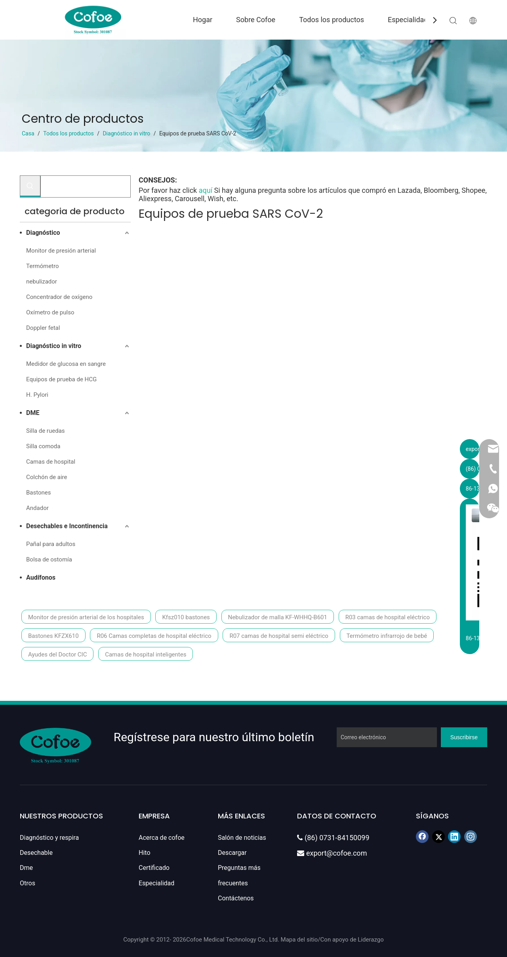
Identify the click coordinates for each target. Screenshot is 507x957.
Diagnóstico (43, 232)
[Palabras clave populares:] (30, 185)
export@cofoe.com (332, 853)
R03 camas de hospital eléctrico (387, 617)
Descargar (232, 852)
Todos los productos (331, 19)
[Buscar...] (85, 186)
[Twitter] (438, 836)
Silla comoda (43, 446)
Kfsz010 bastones (186, 617)
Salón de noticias (242, 837)
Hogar (202, 19)
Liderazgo (370, 939)
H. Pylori (37, 394)
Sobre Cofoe (255, 19)
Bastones (38, 492)
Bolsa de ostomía (49, 559)
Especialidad (408, 19)
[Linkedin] (454, 836)
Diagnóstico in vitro (53, 346)
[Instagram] (470, 836)
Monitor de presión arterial (61, 250)
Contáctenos (236, 898)
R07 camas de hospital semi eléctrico (278, 635)
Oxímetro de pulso (50, 312)
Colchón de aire (46, 477)
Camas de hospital (50, 461)
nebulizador (41, 281)
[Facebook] (422, 836)
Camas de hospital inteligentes (145, 654)
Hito (145, 852)
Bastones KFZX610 (53, 635)
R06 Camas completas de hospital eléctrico (154, 635)
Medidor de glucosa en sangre (66, 363)
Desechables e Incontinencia (67, 526)
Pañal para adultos (50, 544)
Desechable (36, 852)
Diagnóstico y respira (49, 837)
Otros (27, 883)
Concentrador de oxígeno (59, 297)
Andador (37, 508)
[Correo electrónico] (387, 737)
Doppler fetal (43, 327)
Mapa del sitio (299, 939)
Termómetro (42, 266)
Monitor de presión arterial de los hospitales (86, 617)
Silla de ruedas (45, 430)
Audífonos (40, 577)
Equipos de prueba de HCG (61, 379)
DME (32, 413)
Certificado (154, 867)
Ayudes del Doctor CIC (57, 654)
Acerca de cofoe (162, 837)
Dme (26, 867)
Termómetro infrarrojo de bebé (387, 635)
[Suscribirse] (464, 737)
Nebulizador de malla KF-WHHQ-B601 (277, 617)
